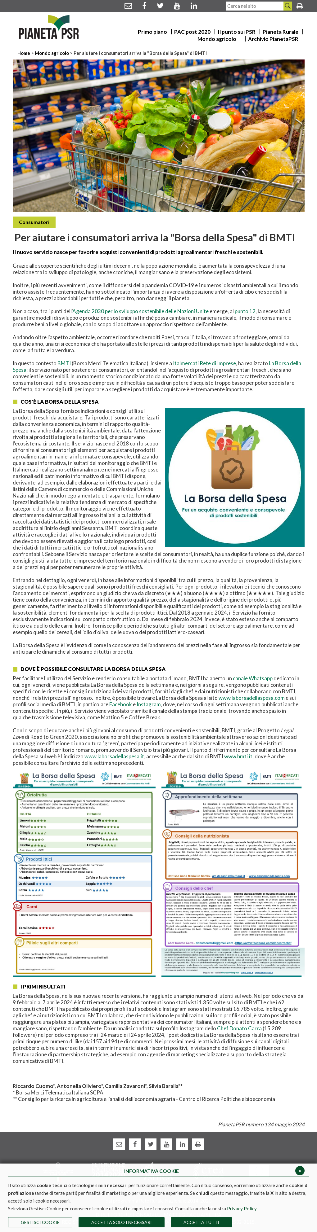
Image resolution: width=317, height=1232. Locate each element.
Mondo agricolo (52, 53)
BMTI (64, 363)
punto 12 (245, 311)
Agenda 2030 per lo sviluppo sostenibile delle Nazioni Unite (140, 311)
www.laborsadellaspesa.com (252, 698)
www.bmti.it (238, 756)
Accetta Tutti (201, 1222)
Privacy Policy (241, 1208)
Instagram (149, 704)
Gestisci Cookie (40, 1222)
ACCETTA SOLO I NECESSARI (121, 1222)
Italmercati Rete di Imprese (204, 363)
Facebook (121, 704)
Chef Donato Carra (239, 1028)
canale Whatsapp (253, 678)
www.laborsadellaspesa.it (114, 756)
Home (24, 53)
